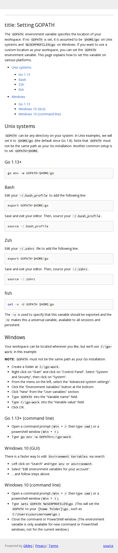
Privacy (40, 546)
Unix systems (21, 67)
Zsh (21, 84)
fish (21, 89)
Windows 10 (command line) (40, 114)
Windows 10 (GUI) (32, 109)
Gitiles (27, 546)
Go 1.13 (24, 74)
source (108, 546)
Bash (22, 79)
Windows (18, 96)
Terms (53, 546)
